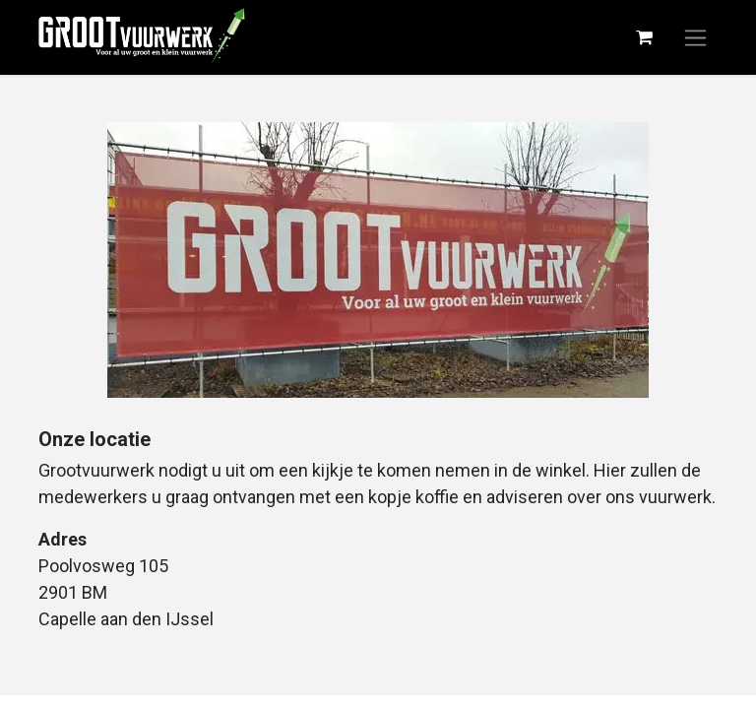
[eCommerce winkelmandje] (643, 37)
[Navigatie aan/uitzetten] (695, 38)
